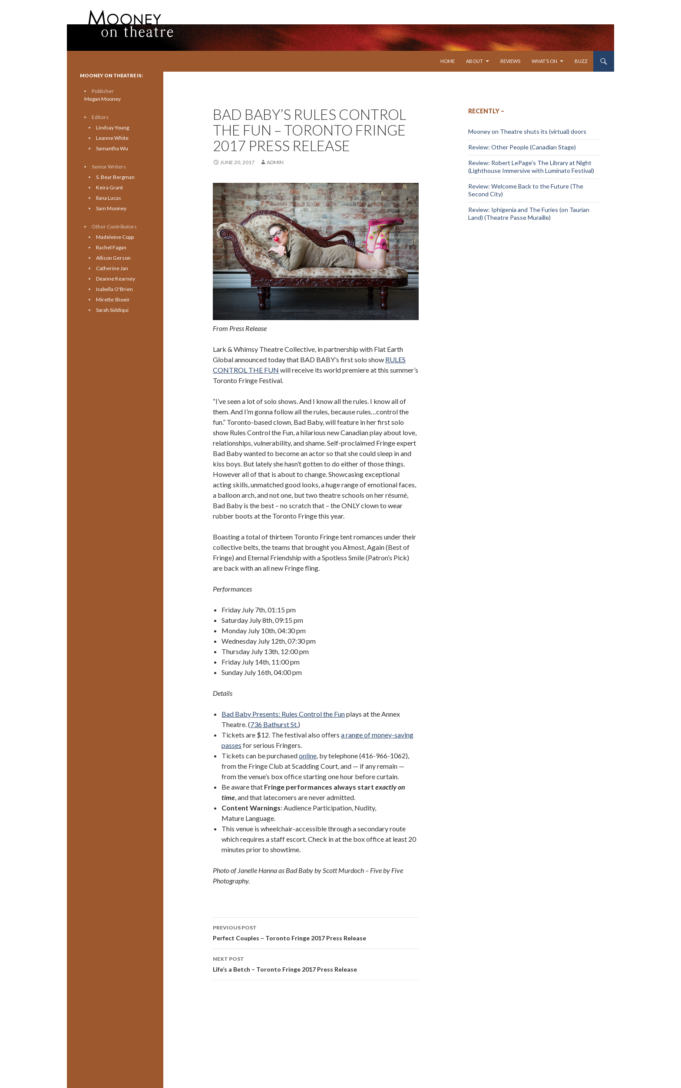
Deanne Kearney (115, 278)
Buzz (581, 61)
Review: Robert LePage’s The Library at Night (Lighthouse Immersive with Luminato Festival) (531, 166)
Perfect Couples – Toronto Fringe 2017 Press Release (316, 932)
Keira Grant (109, 187)
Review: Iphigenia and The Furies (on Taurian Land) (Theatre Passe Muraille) (528, 213)
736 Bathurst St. (274, 724)
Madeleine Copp (115, 237)
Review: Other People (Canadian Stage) (522, 147)
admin (275, 162)
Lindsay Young (112, 127)
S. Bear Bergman (115, 177)
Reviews (510, 61)
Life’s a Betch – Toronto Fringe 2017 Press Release (316, 963)
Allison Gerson (113, 258)
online (308, 755)
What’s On (544, 61)
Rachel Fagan (111, 247)
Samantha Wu (112, 148)
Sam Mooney (111, 208)
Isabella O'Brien (114, 289)
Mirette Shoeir (113, 299)
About (474, 61)
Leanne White (112, 138)
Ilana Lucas (108, 198)
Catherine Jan (112, 268)
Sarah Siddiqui (112, 310)
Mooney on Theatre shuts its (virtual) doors (527, 131)
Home (447, 61)
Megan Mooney (102, 99)
